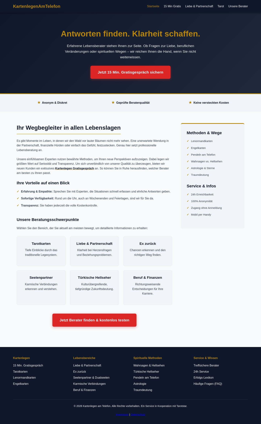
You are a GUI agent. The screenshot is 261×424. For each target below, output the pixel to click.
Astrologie (139, 383)
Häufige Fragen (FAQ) (208, 383)
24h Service (201, 371)
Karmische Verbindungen (89, 383)
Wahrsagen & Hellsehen (149, 365)
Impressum (122, 414)
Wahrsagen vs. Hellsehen (206, 161)
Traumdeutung (200, 174)
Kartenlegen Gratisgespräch (74, 168)
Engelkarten (198, 147)
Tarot (221, 6)
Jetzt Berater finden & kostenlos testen (94, 320)
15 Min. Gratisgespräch (28, 365)
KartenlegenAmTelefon (36, 6)
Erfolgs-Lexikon (204, 377)
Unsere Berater (238, 6)
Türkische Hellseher (146, 371)
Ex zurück (79, 371)
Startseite (153, 6)
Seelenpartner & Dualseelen (91, 377)
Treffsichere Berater (206, 365)
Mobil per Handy (201, 214)
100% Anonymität (201, 201)
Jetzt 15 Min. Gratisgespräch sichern (130, 72)
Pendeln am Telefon (203, 154)
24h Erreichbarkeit (202, 194)
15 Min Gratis (172, 6)
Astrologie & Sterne (203, 168)
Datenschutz (138, 414)
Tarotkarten (20, 371)
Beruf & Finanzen (84, 389)
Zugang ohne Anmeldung (206, 207)
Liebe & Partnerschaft (199, 6)
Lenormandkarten (202, 141)
